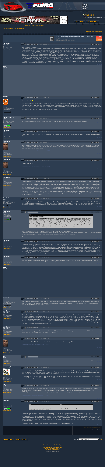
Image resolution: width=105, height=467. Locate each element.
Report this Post (32, 44)
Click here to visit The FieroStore (30, 25)
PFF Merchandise (49, 448)
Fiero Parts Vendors (57, 447)
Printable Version (20, 28)
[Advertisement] (25, 38)
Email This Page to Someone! (9, 28)
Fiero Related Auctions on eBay (52, 449)
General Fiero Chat (90, 15)
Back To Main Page (56, 445)
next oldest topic (98, 31)
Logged (100, 64)
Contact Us (46, 445)
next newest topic (90, 31)
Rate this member (7, 51)
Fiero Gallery (57, 448)
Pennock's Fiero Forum (90, 14)
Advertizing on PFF (47, 447)
